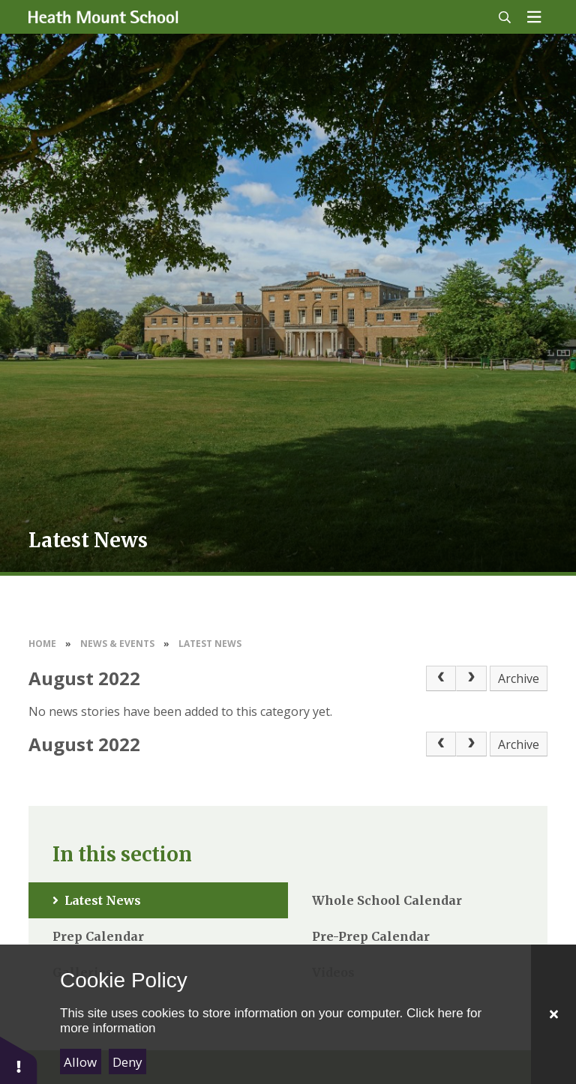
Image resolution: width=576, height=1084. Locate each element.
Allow (80, 1062)
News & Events (117, 643)
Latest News (210, 643)
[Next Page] (471, 678)
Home (42, 643)
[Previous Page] (441, 678)
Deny (127, 1062)
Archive (518, 678)
